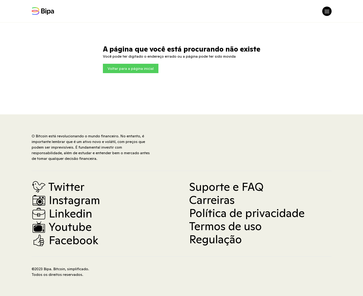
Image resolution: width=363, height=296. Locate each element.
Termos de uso (225, 226)
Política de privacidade (247, 213)
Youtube (62, 227)
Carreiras (212, 200)
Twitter (58, 187)
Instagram (66, 200)
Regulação (215, 239)
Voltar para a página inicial (131, 68)
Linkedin (62, 213)
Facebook (65, 240)
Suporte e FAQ (226, 187)
